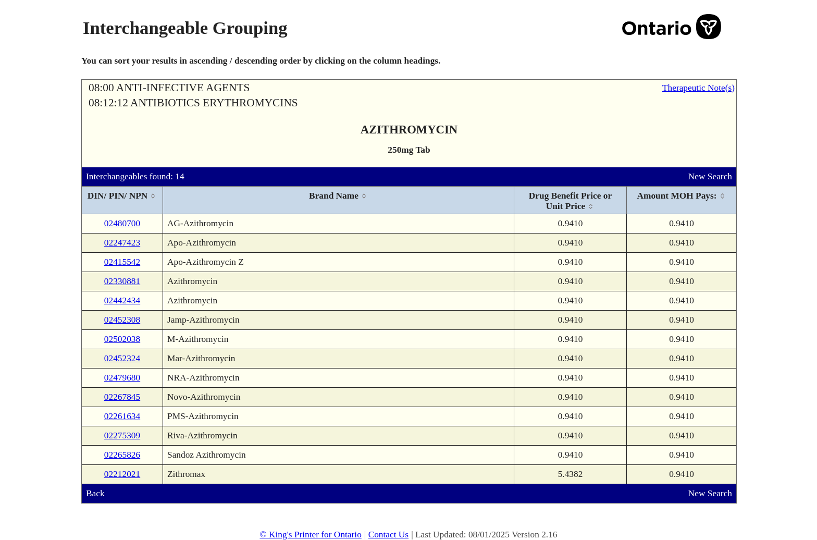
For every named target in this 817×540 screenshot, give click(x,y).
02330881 (122, 281)
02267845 (122, 397)
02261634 (122, 416)
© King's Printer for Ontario (310, 534)
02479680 (122, 378)
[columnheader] (122, 200)
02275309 (122, 435)
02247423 (122, 243)
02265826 (122, 455)
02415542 (122, 262)
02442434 (122, 300)
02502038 (122, 339)
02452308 (122, 320)
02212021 (122, 474)
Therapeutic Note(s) (698, 88)
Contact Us (388, 534)
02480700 (122, 223)
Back (95, 493)
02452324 (122, 358)
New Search (710, 176)
